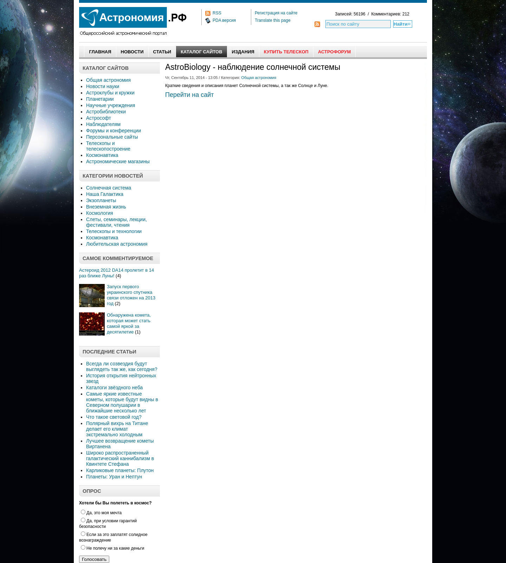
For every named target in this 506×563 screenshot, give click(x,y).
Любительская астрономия (117, 244)
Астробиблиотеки (106, 111)
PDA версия (224, 20)
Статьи (162, 51)
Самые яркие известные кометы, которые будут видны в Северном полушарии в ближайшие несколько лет (122, 402)
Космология (99, 213)
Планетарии (100, 99)
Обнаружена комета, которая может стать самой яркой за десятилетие (129, 323)
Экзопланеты (101, 200)
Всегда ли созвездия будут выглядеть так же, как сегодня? (121, 366)
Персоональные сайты (112, 137)
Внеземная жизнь (106, 207)
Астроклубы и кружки (110, 92)
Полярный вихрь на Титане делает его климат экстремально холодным (117, 428)
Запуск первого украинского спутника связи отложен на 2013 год (131, 295)
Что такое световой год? (114, 417)
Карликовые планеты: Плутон (120, 470)
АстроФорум (334, 51)
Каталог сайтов (201, 51)
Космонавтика (102, 155)
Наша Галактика (104, 194)
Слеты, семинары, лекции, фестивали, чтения (116, 222)
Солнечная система (108, 188)
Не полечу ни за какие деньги (112, 548)
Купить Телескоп (286, 51)
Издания (243, 51)
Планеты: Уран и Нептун (114, 476)
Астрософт (98, 118)
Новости (132, 51)
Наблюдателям (103, 124)
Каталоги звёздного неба (114, 387)
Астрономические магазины (118, 161)
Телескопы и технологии (114, 231)
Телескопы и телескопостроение (108, 146)
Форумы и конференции (113, 130)
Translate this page (273, 20)
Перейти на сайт (189, 94)
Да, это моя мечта (101, 512)
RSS (217, 13)
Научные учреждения (110, 105)
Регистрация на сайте (276, 13)
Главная (100, 51)
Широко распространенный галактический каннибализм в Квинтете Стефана (120, 458)
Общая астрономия (108, 80)
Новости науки (102, 86)
